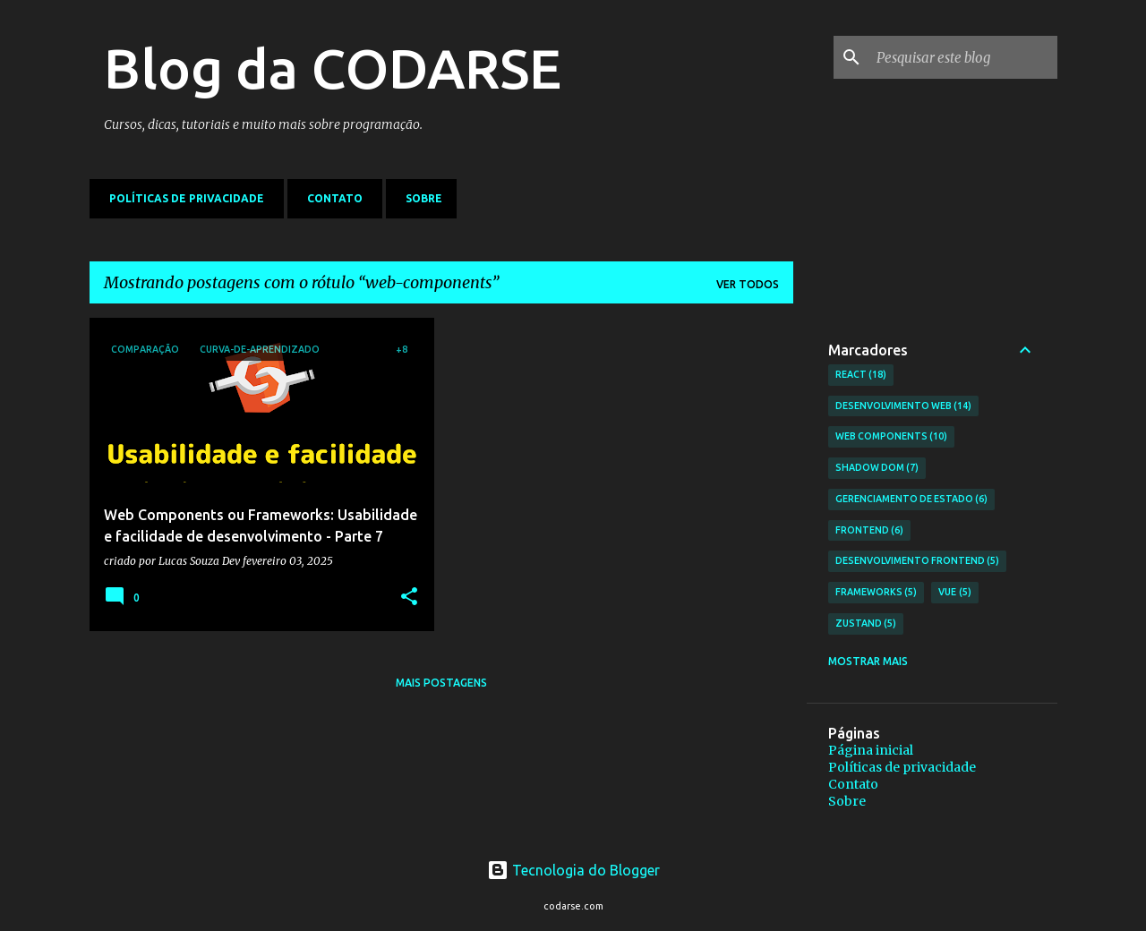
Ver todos (747, 284)
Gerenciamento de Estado (911, 499)
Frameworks (876, 592)
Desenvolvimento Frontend (917, 561)
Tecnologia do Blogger (573, 870)
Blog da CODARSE (332, 68)
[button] (409, 597)
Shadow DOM (877, 468)
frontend (869, 531)
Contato (329, 198)
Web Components (891, 437)
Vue (954, 592)
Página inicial (870, 750)
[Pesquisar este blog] (963, 57)
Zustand (866, 624)
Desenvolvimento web (903, 406)
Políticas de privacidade (181, 198)
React (861, 375)
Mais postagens (441, 682)
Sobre (418, 198)
